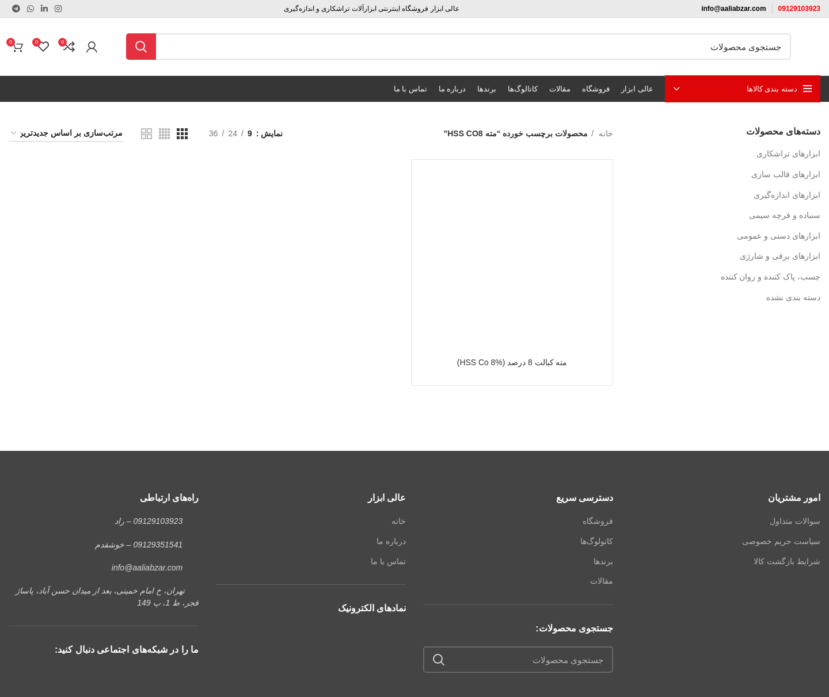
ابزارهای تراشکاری (788, 153)
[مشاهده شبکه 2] (146, 133)
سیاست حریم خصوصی (781, 541)
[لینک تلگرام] (16, 8)
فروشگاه (598, 521)
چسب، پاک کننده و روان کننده (770, 276)
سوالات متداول (795, 521)
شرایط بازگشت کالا (787, 561)
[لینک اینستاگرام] (58, 8)
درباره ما (391, 541)
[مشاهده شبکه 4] (164, 133)
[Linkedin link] (44, 8)
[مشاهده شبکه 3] (182, 133)
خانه (604, 133)
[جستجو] (458, 46)
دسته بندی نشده (793, 297)
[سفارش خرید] (66, 133)
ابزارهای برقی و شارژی (780, 256)
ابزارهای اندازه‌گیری (787, 195)
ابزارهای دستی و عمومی (778, 235)
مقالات (601, 580)
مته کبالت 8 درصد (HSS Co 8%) (512, 362)
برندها (603, 561)
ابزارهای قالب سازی (785, 174)
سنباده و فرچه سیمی (784, 215)
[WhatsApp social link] (30, 8)
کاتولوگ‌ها (596, 541)
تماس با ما (388, 561)
